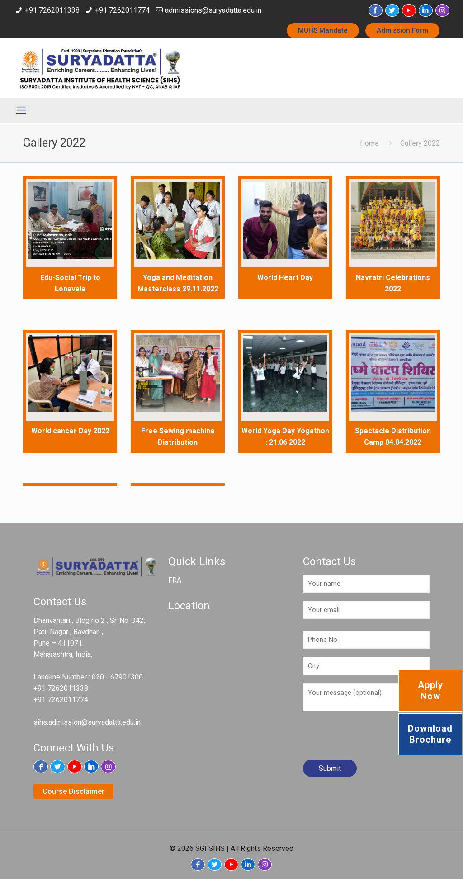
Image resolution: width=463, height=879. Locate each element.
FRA (174, 580)
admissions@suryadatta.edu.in (213, 10)
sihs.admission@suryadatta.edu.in (87, 722)
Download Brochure (430, 734)
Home (369, 143)
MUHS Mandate (323, 30)
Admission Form (402, 30)
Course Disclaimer (73, 791)
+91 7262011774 (122, 10)
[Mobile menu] (21, 110)
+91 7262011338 (52, 10)
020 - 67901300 (117, 677)
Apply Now (430, 690)
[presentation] (371, 738)
